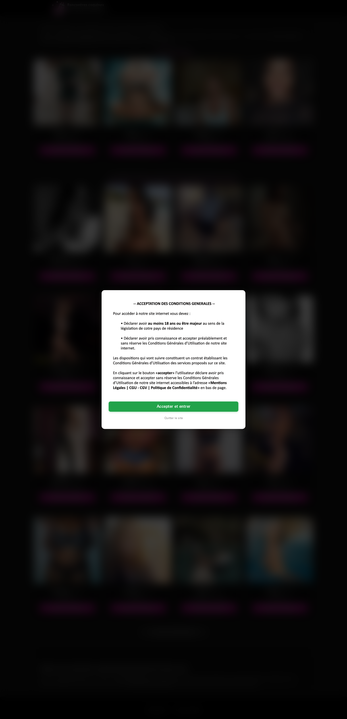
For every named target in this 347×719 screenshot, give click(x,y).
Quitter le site (173, 418)
